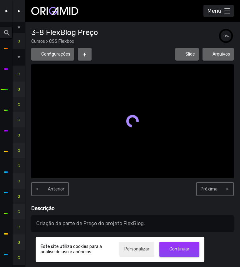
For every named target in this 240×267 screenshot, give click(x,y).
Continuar (179, 249)
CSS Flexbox (61, 41)
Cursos (38, 41)
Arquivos (218, 52)
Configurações (55, 54)
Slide (190, 54)
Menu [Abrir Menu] (214, 10)
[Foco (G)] (85, 54)
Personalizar (136, 249)
